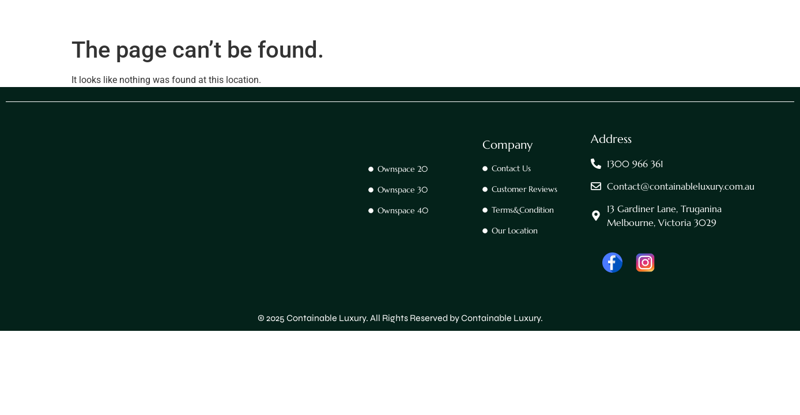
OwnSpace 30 (454, 32)
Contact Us (314, 32)
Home (260, 32)
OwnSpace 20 (381, 32)
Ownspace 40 (526, 32)
